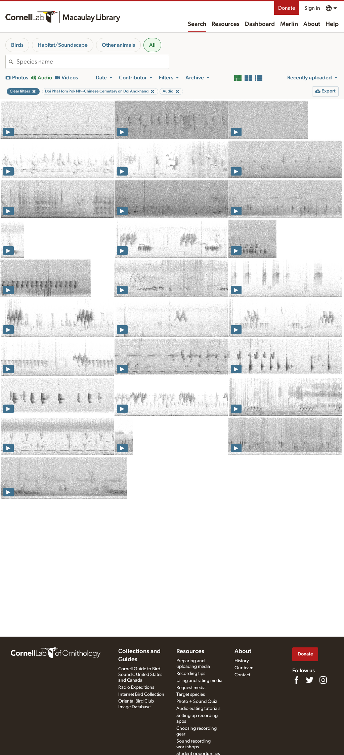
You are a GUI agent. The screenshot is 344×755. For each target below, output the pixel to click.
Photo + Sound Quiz (196, 701)
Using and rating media (199, 680)
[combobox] (92, 62)
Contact (242, 675)
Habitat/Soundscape (63, 45)
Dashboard (260, 24)
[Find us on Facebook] (296, 680)
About (311, 24)
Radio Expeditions (136, 687)
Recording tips (190, 673)
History (241, 660)
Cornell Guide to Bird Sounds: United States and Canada (140, 675)
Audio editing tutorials (198, 708)
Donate (286, 8)
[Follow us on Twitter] (310, 680)
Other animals (118, 45)
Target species (190, 694)
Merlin (289, 24)
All (152, 45)
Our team (243, 668)
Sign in (312, 8)
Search (197, 24)
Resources (226, 24)
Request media (191, 687)
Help (332, 24)
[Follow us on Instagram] (323, 680)
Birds (17, 45)
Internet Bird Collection (141, 694)
